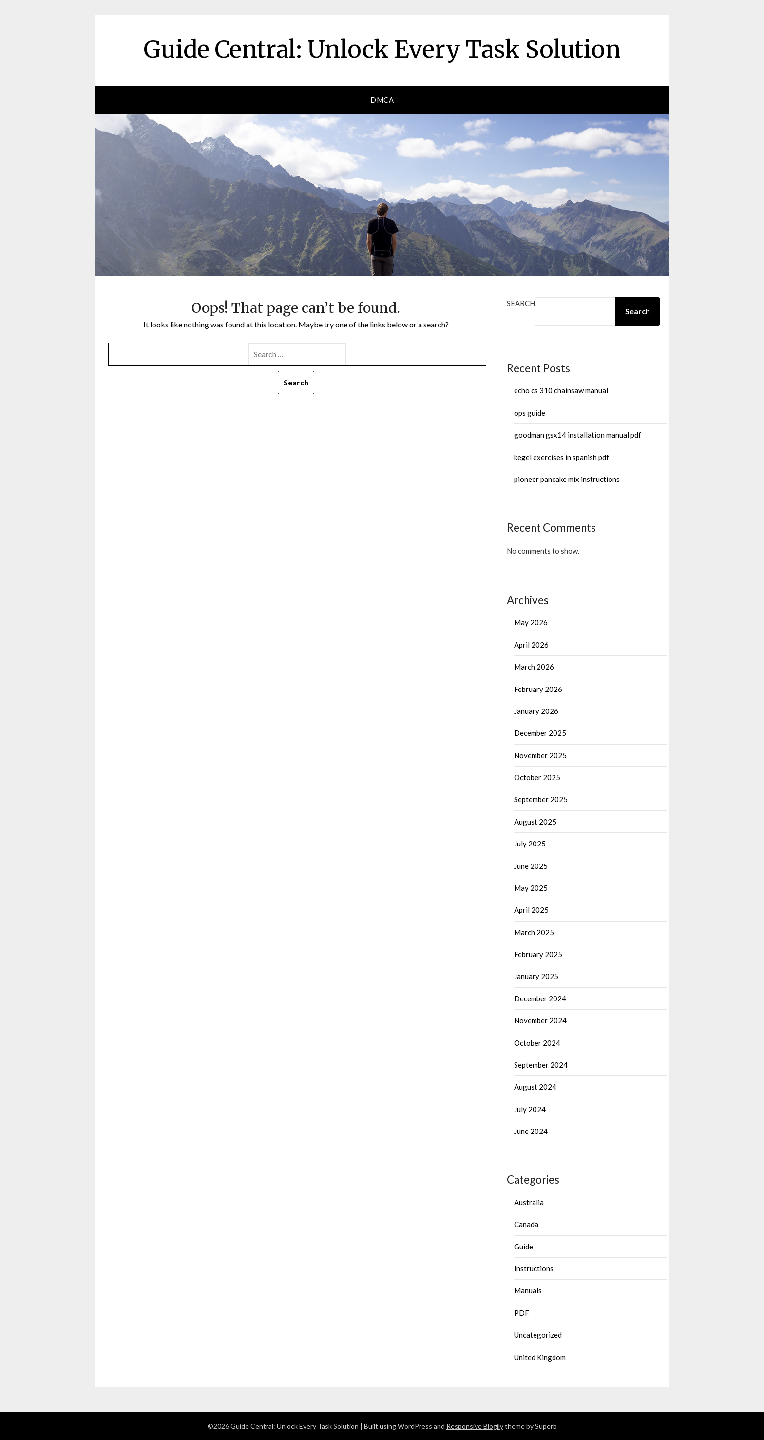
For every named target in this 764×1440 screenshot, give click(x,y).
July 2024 (530, 1109)
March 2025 (534, 932)
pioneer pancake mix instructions (567, 479)
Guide (523, 1246)
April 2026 (531, 644)
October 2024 (537, 1042)
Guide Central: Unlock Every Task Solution (382, 49)
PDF (521, 1312)
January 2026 (536, 711)
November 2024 (540, 1020)
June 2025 (531, 866)
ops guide (529, 412)
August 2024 (535, 1086)
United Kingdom (540, 1357)
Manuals (528, 1290)
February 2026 (538, 689)
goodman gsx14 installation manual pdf (577, 434)
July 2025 (530, 843)
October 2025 (537, 777)
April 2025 (531, 909)
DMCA (382, 100)
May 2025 (531, 887)
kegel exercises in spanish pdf (561, 457)
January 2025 (536, 976)
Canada (526, 1224)
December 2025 (540, 733)
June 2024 (531, 1131)
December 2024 (540, 998)
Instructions (534, 1268)
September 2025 (541, 799)
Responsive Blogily (474, 1426)
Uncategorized (538, 1334)
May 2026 (531, 622)
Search (521, 303)
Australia (529, 1202)
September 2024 (541, 1064)
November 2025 (540, 755)
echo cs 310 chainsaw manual (561, 390)
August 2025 (535, 821)
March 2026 (534, 666)
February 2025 (538, 954)
